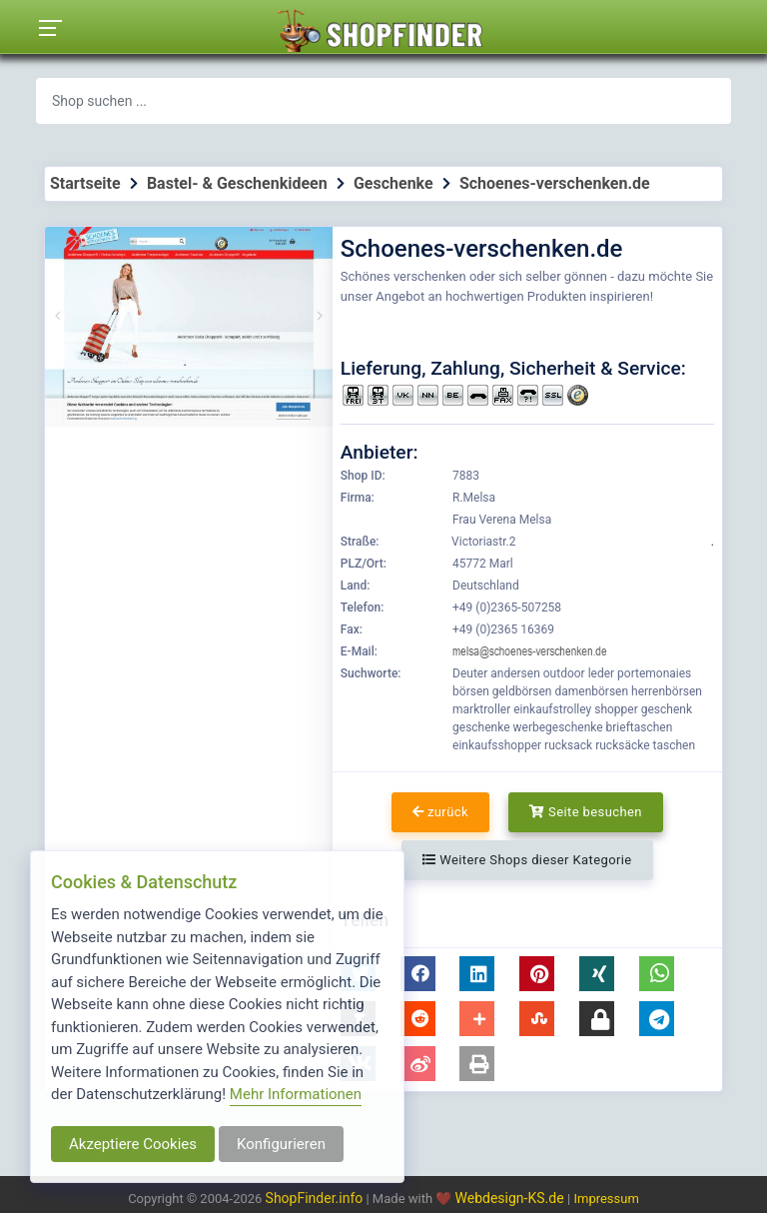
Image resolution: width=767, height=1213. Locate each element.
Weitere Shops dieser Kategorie (526, 859)
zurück (440, 811)
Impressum (605, 1198)
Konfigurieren (281, 1144)
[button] (417, 973)
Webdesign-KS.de (511, 1198)
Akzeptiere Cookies (133, 1144)
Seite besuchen (585, 811)
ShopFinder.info (315, 1198)
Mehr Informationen (296, 1094)
